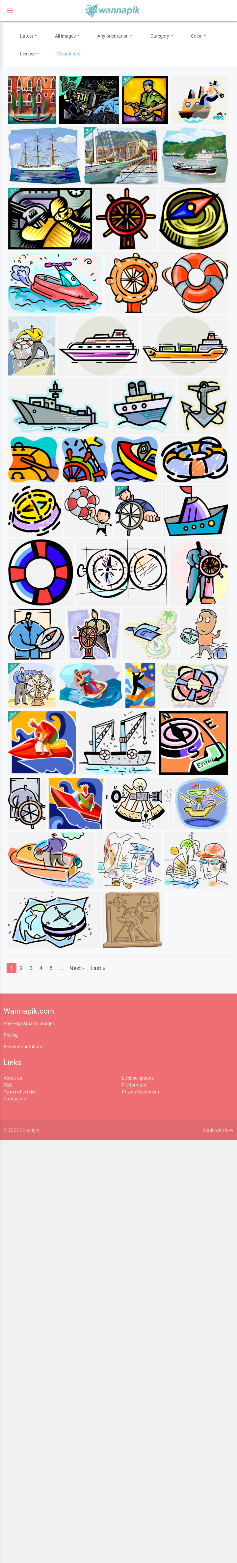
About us (13, 1078)
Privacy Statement (140, 1091)
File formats (134, 1085)
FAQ (8, 1085)
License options (138, 1078)
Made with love (218, 1130)
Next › (76, 968)
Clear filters (68, 53)
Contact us (15, 1098)
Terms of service (20, 1091)
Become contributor (24, 1046)
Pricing (11, 1035)
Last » (98, 968)
